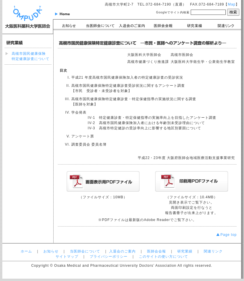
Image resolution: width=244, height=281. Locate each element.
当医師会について (85, 251)
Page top (226, 235)
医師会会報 (156, 251)
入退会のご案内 (122, 251)
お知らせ (51, 251)
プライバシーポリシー (109, 257)
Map (231, 4)
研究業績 (184, 251)
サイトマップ (67, 257)
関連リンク (213, 251)
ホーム (26, 251)
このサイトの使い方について (163, 257)
